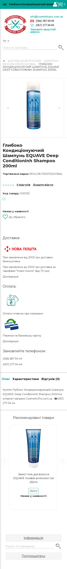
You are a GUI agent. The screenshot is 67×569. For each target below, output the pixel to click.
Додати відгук (43, 184)
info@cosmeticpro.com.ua (46, 16)
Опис (6, 379)
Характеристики (26, 379)
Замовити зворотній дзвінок (43, 30)
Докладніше (11, 276)
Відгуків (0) (50, 379)
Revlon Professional (46, 174)
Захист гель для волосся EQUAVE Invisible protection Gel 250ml (33, 478)
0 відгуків (23, 184)
